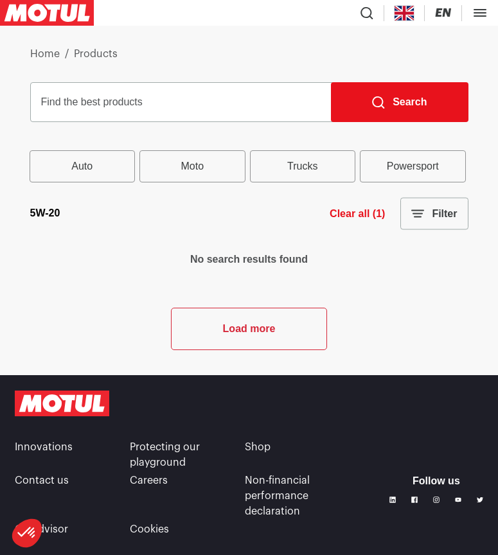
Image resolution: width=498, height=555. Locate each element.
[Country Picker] (404, 13)
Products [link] (96, 54)
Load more (249, 328)
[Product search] (367, 12)
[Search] (399, 102)
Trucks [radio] (302, 166)
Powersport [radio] (413, 166)
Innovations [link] (44, 447)
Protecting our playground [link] (165, 455)
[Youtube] (458, 500)
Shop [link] (258, 447)
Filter (434, 213)
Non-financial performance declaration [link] (277, 495)
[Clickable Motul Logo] (47, 13)
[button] (27, 533)
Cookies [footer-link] (149, 529)
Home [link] (45, 54)
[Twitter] (480, 500)
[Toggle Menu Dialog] (480, 13)
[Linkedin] (392, 500)
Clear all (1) (357, 213)
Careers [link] (149, 480)
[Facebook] (414, 500)
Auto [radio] (82, 166)
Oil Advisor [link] (41, 529)
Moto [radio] (192, 166)
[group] (249, 166)
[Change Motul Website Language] (443, 13)
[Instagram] (436, 500)
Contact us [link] (42, 480)
